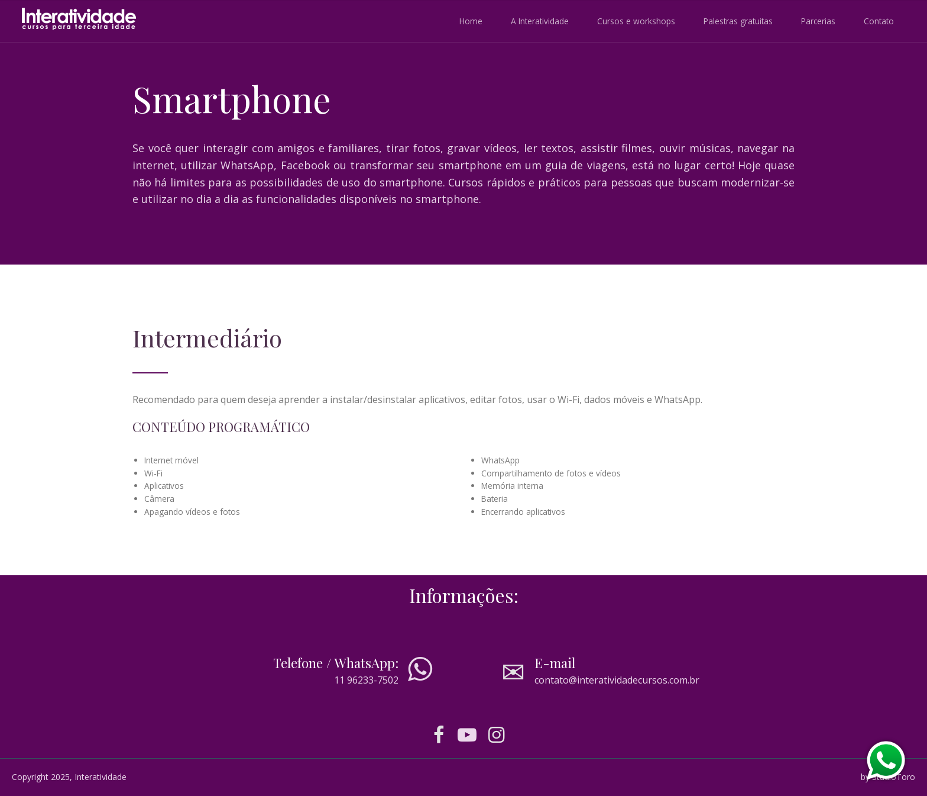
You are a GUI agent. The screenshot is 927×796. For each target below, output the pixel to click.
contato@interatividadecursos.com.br (616, 680)
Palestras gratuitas (738, 21)
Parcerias (818, 21)
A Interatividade (540, 21)
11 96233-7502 (366, 680)
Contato (879, 21)
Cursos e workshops (636, 21)
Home (470, 21)
